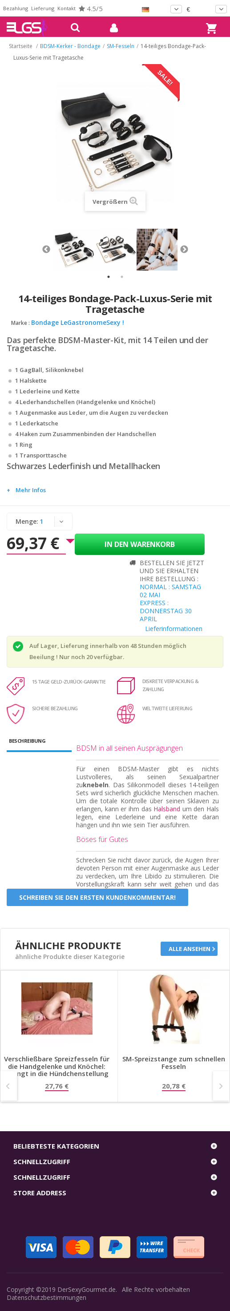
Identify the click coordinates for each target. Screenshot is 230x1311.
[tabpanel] (74, 250)
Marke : (20, 323)
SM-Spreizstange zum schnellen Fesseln (173, 1063)
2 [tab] (121, 276)
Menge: (27, 521)
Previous (46, 249)
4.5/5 (91, 8)
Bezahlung (15, 8)
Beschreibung (27, 740)
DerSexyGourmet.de (86, 1289)
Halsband (166, 809)
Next (184, 249)
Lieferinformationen (173, 628)
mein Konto (110, 28)
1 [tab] (108, 276)
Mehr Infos (31, 490)
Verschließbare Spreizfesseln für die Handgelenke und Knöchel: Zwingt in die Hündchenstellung (56, 1066)
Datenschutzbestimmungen (46, 1297)
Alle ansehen (189, 949)
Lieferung (42, 8)
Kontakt (66, 8)
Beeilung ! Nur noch (57, 657)
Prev (8, 1086)
